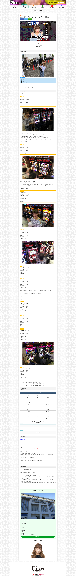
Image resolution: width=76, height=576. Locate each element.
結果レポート (24, 6)
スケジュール (14, 6)
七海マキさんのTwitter (23, 439)
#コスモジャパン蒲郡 (40, 454)
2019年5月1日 (32, 457)
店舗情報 (42, 6)
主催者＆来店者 (33, 6)
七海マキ (23, 15)
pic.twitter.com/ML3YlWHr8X (48, 454)
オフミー (37, 571)
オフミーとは (61, 6)
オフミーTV (52, 6)
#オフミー (35, 454)
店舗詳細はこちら (38, 536)
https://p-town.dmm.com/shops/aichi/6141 (27, 534)
